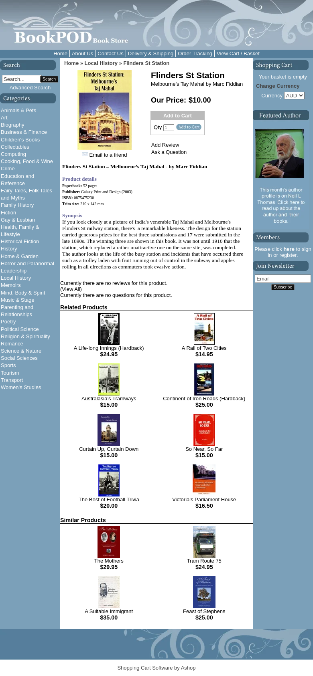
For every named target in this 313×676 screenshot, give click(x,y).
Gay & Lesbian (18, 220)
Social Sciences (19, 358)
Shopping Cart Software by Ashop (156, 668)
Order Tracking (195, 53)
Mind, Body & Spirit (23, 293)
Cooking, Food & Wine (27, 161)
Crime (8, 168)
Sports (8, 365)
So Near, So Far (204, 449)
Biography (12, 125)
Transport (12, 380)
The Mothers (109, 561)
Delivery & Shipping (150, 53)
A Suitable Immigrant (109, 611)
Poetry (8, 322)
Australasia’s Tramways (108, 399)
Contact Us (110, 53)
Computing (13, 154)
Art (4, 118)
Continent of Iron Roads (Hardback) (204, 399)
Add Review (165, 145)
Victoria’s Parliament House (204, 499)
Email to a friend (108, 155)
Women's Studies (21, 387)
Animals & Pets (18, 110)
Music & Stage (18, 300)
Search (49, 79)
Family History (17, 205)
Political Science (20, 329)
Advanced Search (30, 88)
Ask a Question (169, 152)
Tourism (10, 373)
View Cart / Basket (238, 53)
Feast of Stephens (204, 611)
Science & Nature (21, 351)
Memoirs (11, 285)
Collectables (15, 147)
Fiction (8, 213)
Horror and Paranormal (27, 263)
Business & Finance (24, 132)
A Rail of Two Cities (204, 348)
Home (60, 53)
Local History (16, 278)
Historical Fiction (20, 241)
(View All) (71, 289)
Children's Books (20, 140)
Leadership (13, 271)
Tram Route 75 (204, 561)
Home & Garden (20, 256)
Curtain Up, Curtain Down (108, 449)
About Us (82, 53)
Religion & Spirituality (25, 336)
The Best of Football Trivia (109, 499)
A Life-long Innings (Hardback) (109, 348)
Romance (12, 344)
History (9, 249)
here (288, 249)
